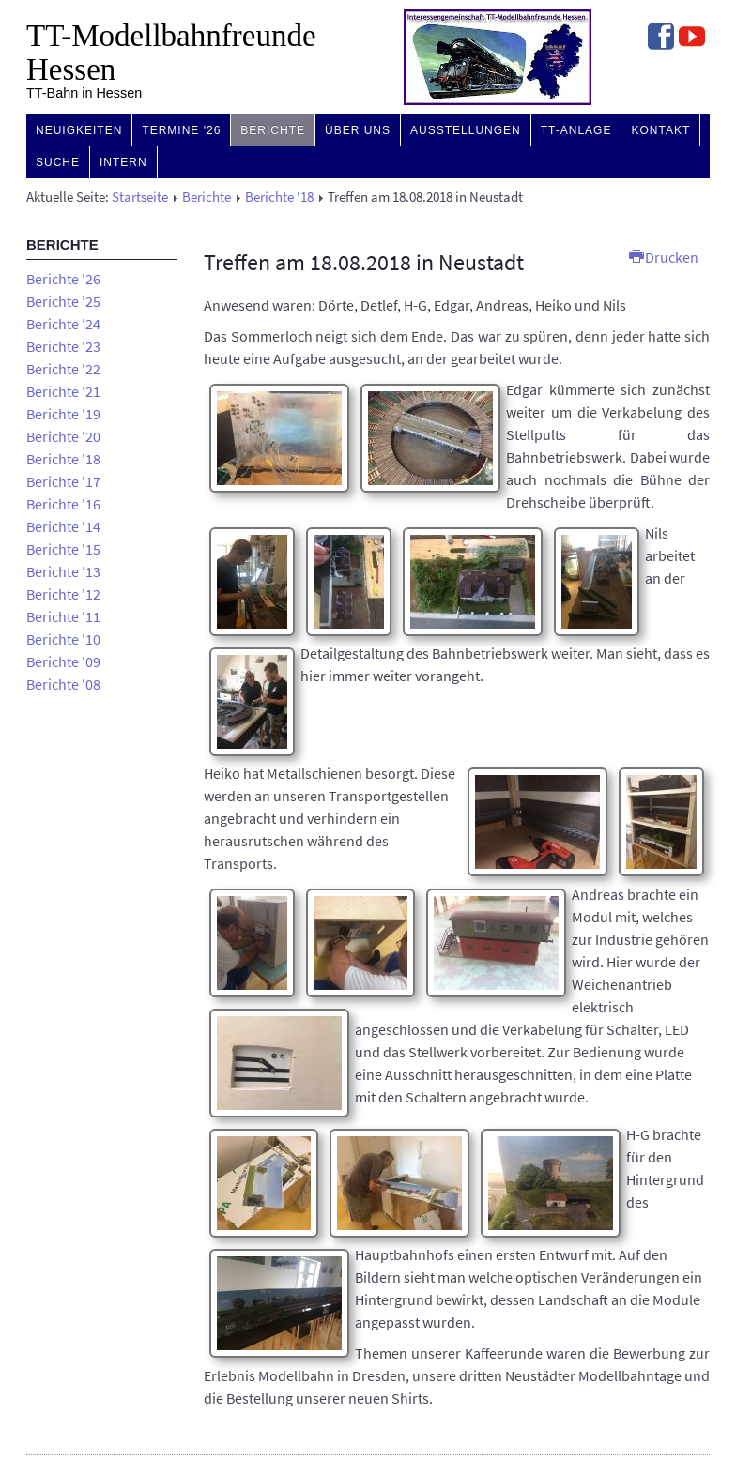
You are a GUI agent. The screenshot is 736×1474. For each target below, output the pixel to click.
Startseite (140, 197)
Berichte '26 (63, 278)
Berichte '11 (63, 616)
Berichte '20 (63, 436)
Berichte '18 (279, 197)
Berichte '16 (63, 503)
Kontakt (660, 130)
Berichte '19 (63, 413)
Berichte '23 (63, 346)
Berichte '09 (63, 661)
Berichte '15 (63, 548)
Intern (123, 162)
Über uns (358, 130)
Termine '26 (181, 130)
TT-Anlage (576, 130)
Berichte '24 (63, 323)
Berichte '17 (63, 481)
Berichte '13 (63, 571)
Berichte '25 (63, 301)
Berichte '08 (63, 684)
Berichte (272, 130)
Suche (58, 162)
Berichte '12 (63, 594)
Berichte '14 (63, 526)
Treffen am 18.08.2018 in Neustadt (364, 262)
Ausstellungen (465, 130)
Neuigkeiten (79, 130)
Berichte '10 (63, 639)
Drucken (663, 257)
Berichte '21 (63, 391)
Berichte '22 (63, 368)
